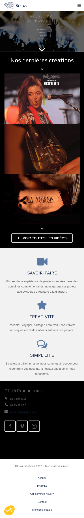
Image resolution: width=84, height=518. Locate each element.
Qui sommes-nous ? (42, 493)
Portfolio (42, 485)
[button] (9, 510)
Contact (41, 501)
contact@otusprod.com (23, 411)
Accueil (42, 477)
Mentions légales (42, 509)
